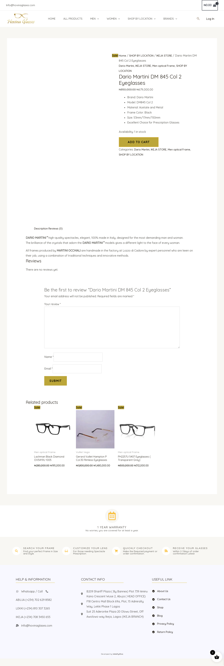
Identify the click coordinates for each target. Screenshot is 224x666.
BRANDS (170, 18)
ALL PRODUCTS (72, 18)
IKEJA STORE (166, 55)
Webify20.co (118, 661)
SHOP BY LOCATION (142, 18)
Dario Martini (127, 65)
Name (49, 360)
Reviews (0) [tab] (57, 228)
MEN (94, 18)
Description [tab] (41, 228)
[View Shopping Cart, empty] (210, 5)
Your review (52, 304)
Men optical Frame (167, 65)
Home (122, 55)
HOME (51, 18)
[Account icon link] (210, 18)
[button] (97, 18)
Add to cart (139, 142)
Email (48, 373)
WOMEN (113, 18)
